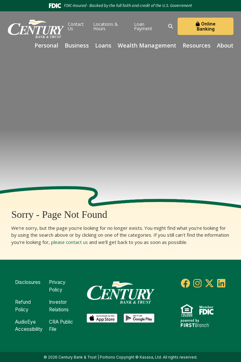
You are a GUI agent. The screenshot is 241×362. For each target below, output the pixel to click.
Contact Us (76, 26)
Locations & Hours (105, 26)
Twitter (209, 283)
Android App (139, 317)
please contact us (70, 242)
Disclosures (27, 282)
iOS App (102, 317)
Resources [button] (197, 45)
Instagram (197, 283)
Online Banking (206, 26)
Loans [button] (103, 45)
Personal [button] (46, 45)
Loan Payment (143, 26)
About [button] (225, 45)
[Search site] (170, 26)
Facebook (185, 283)
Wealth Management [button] (147, 45)
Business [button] (77, 45)
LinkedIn (221, 283)
